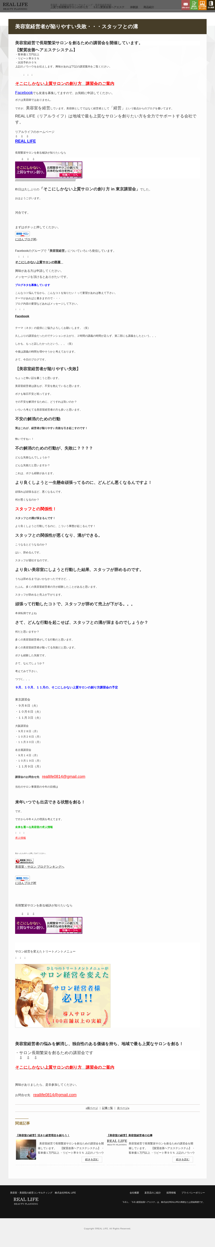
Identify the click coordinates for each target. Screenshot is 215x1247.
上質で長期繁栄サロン (69, 15)
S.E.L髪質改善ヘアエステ (109, 15)
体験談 (134, 15)
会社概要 (211, 5)
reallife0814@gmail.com (55, 1102)
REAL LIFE (25, 149)
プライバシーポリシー (193, 1200)
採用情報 (171, 1200)
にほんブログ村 (25, 247)
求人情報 (20, 845)
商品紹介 (148, 15)
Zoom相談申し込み (202, 5)
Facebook (22, 324)
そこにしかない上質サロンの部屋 (37, 270)
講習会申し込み (194, 5)
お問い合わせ (185, 5)
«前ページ (92, 1115)
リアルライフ (23, 10)
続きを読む (92, 1167)
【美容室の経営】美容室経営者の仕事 (130, 1143)
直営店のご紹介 (152, 1200)
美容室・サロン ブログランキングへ (39, 874)
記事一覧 (107, 1115)
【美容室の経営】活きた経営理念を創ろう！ (43, 1143)
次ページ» (123, 1115)
